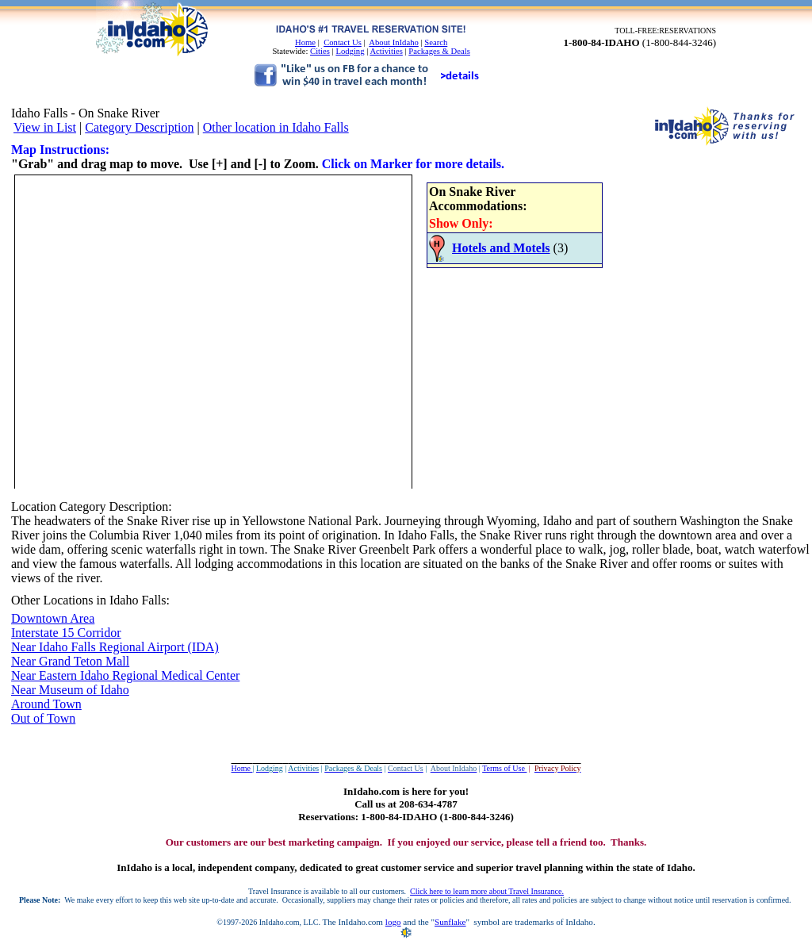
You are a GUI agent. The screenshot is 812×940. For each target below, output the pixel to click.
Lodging (349, 51)
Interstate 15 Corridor (66, 632)
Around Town (46, 704)
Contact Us (343, 42)
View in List (44, 127)
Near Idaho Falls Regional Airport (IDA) (115, 647)
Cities (320, 51)
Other (25, 600)
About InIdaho (393, 42)
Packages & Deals (439, 51)
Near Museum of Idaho (70, 689)
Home (305, 42)
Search (435, 42)
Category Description (139, 127)
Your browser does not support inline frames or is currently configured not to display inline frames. (308, 330)
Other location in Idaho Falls (276, 127)
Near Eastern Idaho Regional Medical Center (125, 675)
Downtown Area (52, 618)
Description (139, 506)
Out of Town (43, 718)
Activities (386, 51)
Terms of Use (504, 768)
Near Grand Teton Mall (70, 661)
